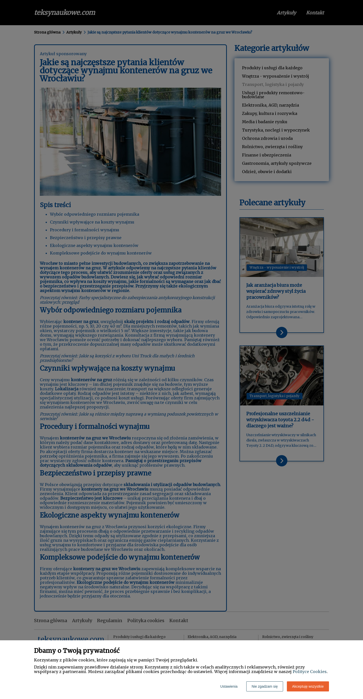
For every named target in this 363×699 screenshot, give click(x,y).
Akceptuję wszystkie (308, 686)
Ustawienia (228, 686)
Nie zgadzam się (265, 686)
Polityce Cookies (310, 671)
